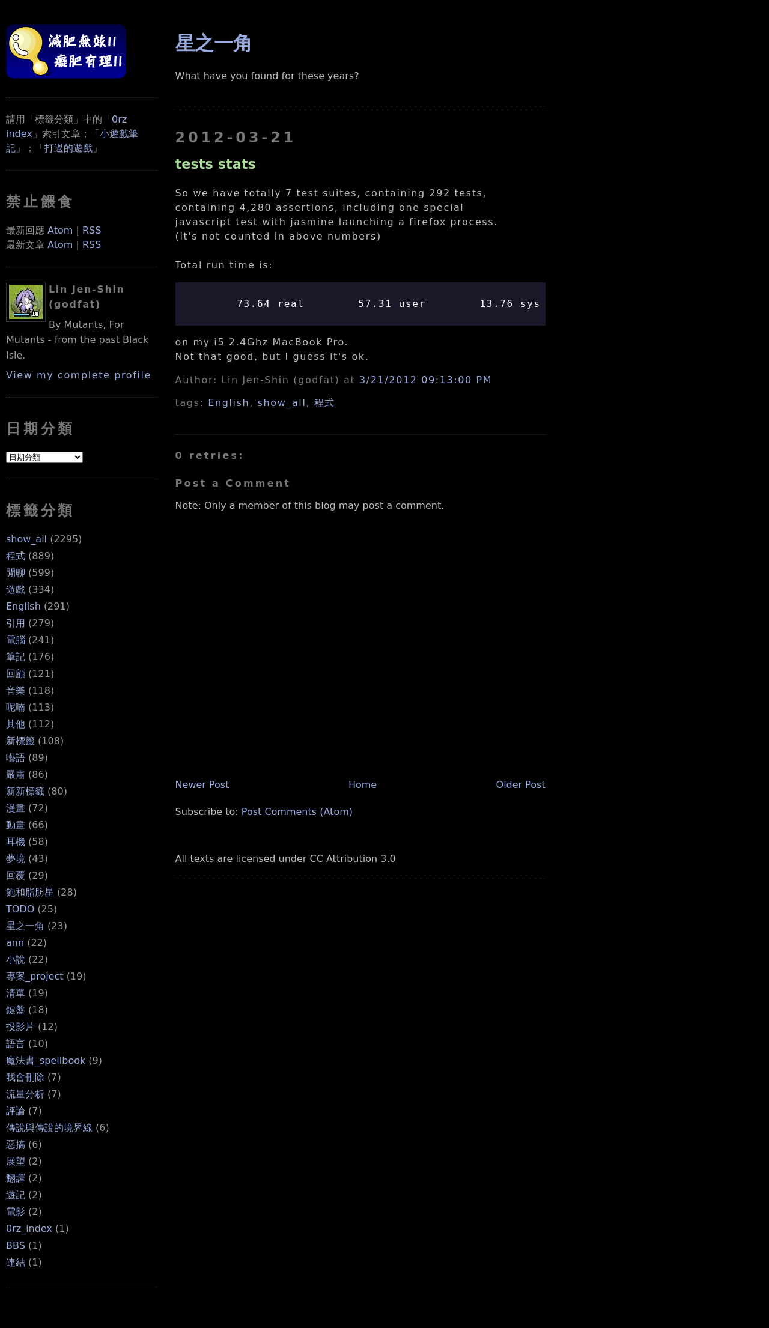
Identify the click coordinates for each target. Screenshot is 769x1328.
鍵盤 (15, 1010)
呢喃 (15, 707)
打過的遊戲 (68, 148)
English (23, 606)
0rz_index (29, 1228)
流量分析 (25, 1094)
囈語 (15, 757)
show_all (26, 539)
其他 (15, 724)
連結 (15, 1262)
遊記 (15, 1195)
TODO (20, 909)
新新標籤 (25, 791)
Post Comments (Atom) (297, 811)
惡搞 (15, 1144)
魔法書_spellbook (45, 1060)
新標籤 (20, 741)
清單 (15, 993)
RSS (91, 230)
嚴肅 (15, 774)
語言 (15, 1043)
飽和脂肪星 (30, 892)
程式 (15, 556)
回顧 (15, 673)
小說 (15, 959)
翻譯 (15, 1178)
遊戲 (15, 589)
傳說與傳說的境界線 (49, 1127)
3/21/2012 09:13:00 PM (425, 380)
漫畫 (15, 808)
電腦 (15, 640)
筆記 (15, 656)
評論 (15, 1111)
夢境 (15, 858)
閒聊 (15, 572)
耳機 (15, 841)
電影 (15, 1211)
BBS (15, 1245)
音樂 (15, 690)
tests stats (215, 164)
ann (15, 942)
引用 (15, 623)
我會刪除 (25, 1077)
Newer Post (202, 784)
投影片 (20, 1026)
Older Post (521, 784)
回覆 (15, 875)
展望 (15, 1161)
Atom (60, 230)
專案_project (35, 976)
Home (362, 784)
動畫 (15, 825)
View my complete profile (78, 375)
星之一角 (25, 926)
